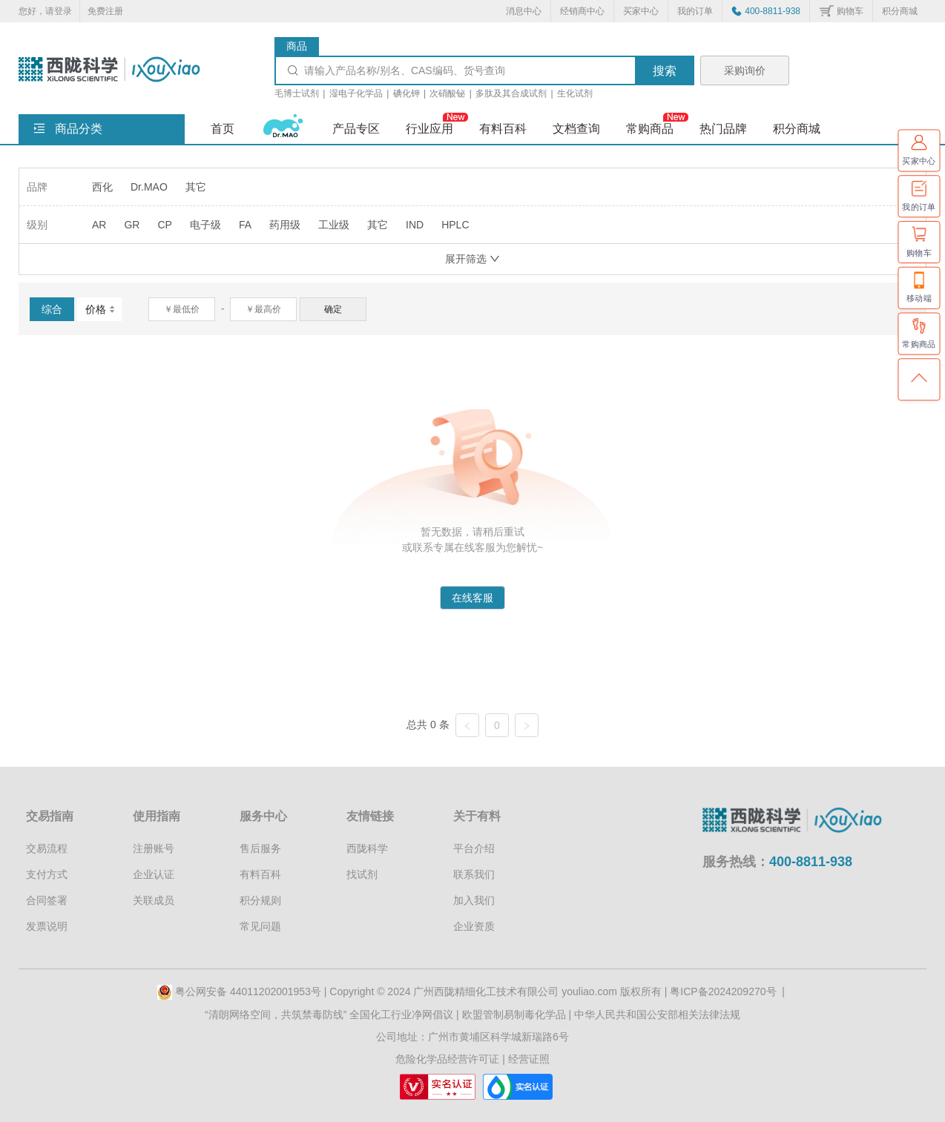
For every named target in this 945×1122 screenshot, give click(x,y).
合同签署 (47, 900)
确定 (333, 309)
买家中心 (641, 11)
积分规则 (260, 900)
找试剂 (362, 874)
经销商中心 (582, 11)
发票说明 (47, 926)
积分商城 (900, 11)
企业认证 (153, 874)
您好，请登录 (45, 11)
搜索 (664, 71)
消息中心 (523, 11)
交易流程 (47, 848)
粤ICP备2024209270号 (723, 991)
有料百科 (260, 874)
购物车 (850, 11)
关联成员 (153, 900)
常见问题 (260, 926)
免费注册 (105, 11)
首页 (222, 128)
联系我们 (474, 874)
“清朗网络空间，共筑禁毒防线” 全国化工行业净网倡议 (329, 1014)
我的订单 (695, 11)
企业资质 (474, 926)
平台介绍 (474, 848)
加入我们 (474, 900)
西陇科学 (367, 848)
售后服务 (260, 848)
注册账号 (153, 848)
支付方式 (47, 874)
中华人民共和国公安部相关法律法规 (657, 1014)
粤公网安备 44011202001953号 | (243, 991)
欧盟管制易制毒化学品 (514, 1014)
